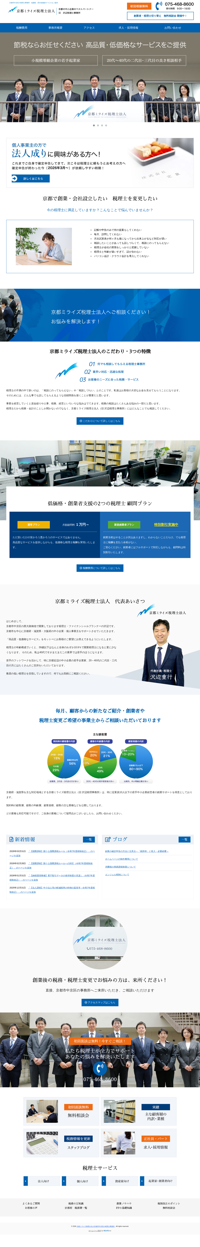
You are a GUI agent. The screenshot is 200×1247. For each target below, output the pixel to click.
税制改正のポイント (169, 1203)
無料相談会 (169, 1208)
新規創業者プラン (124, 524)
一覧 (89, 839)
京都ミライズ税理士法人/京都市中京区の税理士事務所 (96, 1226)
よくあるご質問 (31, 1203)
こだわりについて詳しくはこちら (100, 421)
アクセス (89, 27)
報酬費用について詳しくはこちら (100, 568)
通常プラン (34, 524)
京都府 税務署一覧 (76, 1208)
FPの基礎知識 (124, 1208)
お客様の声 (31, 1208)
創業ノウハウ (124, 1203)
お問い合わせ (172, 27)
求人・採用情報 (128, 27)
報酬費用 (21, 27)
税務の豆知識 (75, 1203)
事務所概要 (55, 27)
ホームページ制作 (95, 1231)
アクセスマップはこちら (100, 1002)
